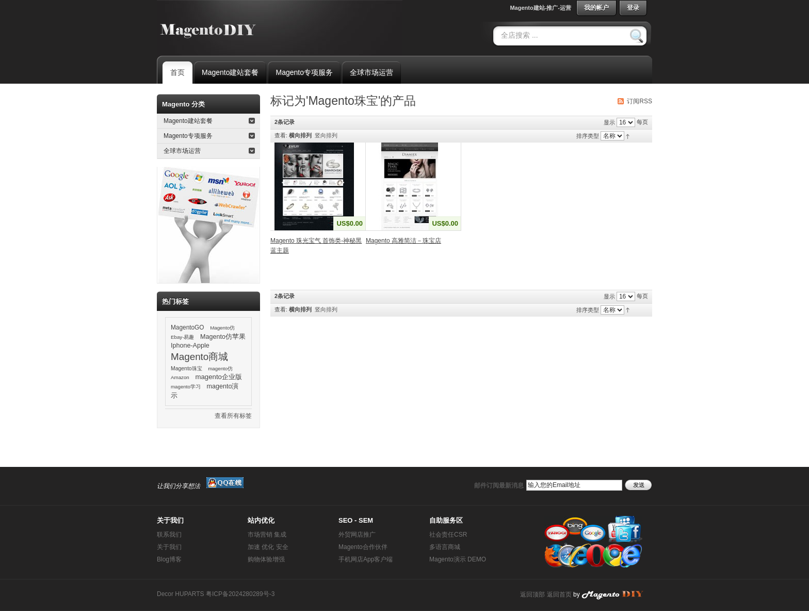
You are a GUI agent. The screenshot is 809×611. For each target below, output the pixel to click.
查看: (280, 135)
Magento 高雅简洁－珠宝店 (403, 240)
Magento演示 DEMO (457, 559)
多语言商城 (444, 547)
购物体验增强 (266, 559)
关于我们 (169, 547)
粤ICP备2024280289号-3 (240, 594)
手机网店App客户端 (365, 559)
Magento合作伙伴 (362, 547)
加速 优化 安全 (268, 547)
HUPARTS (189, 594)
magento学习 (186, 386)
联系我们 (169, 534)
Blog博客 (169, 559)
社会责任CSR (448, 534)
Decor (165, 594)
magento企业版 (218, 377)
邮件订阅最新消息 (499, 485)
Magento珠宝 (186, 368)
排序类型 (587, 136)
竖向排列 (326, 135)
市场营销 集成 (267, 534)
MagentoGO (187, 327)
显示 (609, 122)
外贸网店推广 (357, 534)
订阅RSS (639, 101)
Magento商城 (199, 356)
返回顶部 (532, 594)
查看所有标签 (233, 415)
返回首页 (559, 594)
